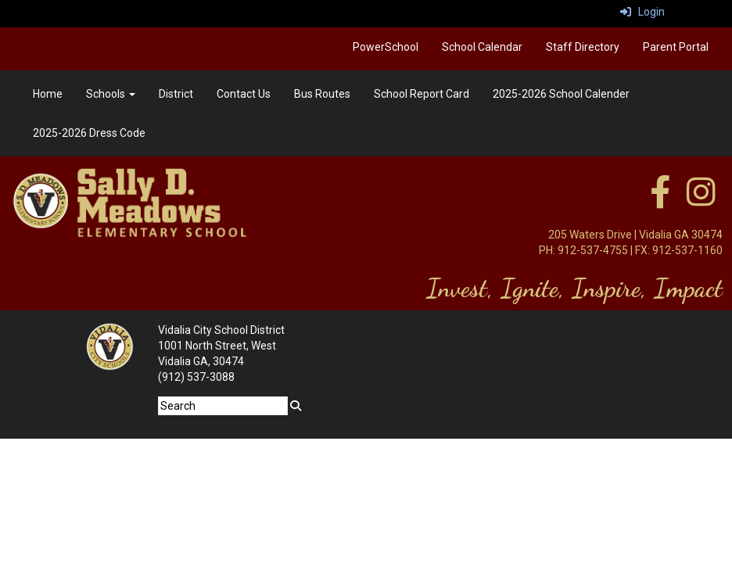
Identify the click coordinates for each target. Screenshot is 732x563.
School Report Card (421, 94)
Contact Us (244, 94)
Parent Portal (676, 47)
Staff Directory (582, 47)
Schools (110, 94)
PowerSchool (385, 47)
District (176, 94)
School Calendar (482, 47)
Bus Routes (322, 94)
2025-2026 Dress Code (89, 133)
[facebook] (660, 200)
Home (48, 94)
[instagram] (701, 200)
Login (642, 11)
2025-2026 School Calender (561, 94)
